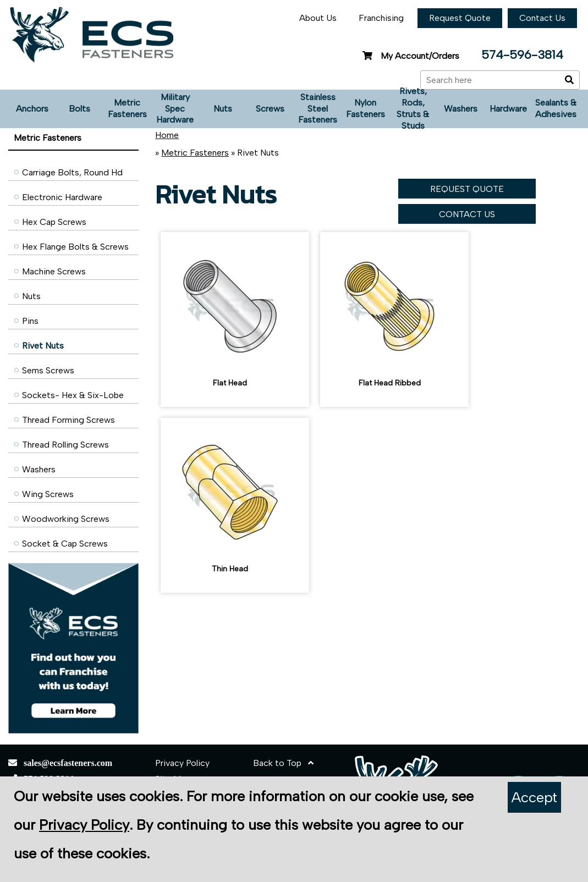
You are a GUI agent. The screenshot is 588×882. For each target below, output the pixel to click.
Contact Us (542, 18)
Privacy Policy (182, 763)
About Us (318, 18)
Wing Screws (48, 494)
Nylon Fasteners (365, 108)
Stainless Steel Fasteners (317, 108)
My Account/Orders (409, 56)
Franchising (381, 18)
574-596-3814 (522, 54)
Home (167, 135)
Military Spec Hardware (175, 108)
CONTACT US (467, 214)
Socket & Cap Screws (65, 543)
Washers (460, 108)
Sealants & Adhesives (555, 108)
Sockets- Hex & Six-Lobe (73, 395)
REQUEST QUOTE (467, 189)
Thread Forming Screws (68, 420)
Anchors (32, 108)
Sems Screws (48, 370)
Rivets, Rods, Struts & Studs (413, 109)
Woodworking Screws (65, 519)
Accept (534, 797)
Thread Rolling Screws (65, 444)
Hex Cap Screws (54, 222)
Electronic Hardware (62, 197)
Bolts (79, 108)
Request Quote (460, 18)
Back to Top (283, 763)
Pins (30, 321)
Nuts (222, 108)
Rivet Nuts (43, 345)
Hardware (508, 108)
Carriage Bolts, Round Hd (72, 172)
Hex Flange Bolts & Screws (75, 246)
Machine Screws (54, 271)
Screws (270, 108)
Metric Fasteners (127, 108)
